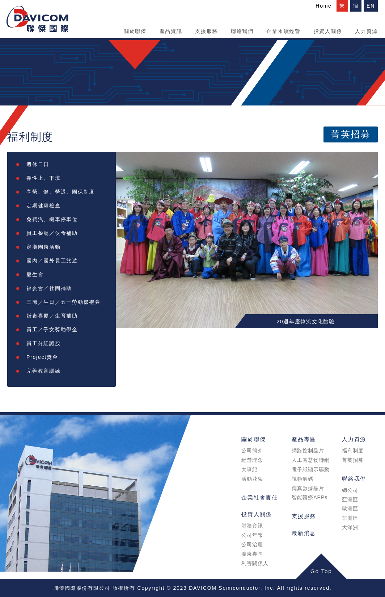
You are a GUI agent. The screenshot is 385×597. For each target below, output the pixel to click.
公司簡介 (252, 450)
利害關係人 (254, 563)
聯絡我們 (242, 31)
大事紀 (249, 469)
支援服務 (206, 31)
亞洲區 (350, 499)
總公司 (350, 490)
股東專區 (252, 554)
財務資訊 (252, 525)
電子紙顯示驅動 (311, 469)
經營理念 (252, 460)
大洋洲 (350, 527)
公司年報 (252, 535)
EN (371, 6)
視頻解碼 (302, 479)
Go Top (321, 571)
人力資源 (366, 31)
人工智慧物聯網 (311, 460)
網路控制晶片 (308, 450)
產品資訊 (171, 31)
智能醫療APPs (309, 497)
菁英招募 (351, 134)
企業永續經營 (283, 31)
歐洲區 (350, 508)
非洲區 (350, 518)
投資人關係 (328, 31)
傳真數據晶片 (308, 488)
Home (323, 6)
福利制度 (353, 450)
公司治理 (252, 544)
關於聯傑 (135, 31)
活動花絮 (252, 479)
